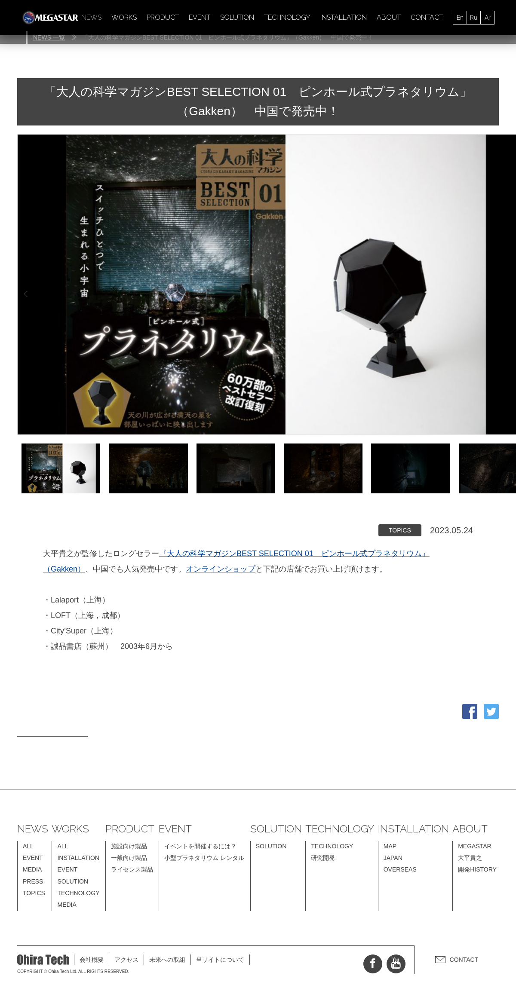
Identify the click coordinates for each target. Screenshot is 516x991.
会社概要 (92, 959)
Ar (488, 17)
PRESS (33, 881)
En (460, 17)
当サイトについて (220, 959)
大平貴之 (470, 857)
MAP (390, 846)
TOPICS (34, 893)
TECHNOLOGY (287, 17)
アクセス (126, 959)
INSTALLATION (343, 17)
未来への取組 (167, 959)
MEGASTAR (474, 846)
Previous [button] (26, 294)
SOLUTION (237, 17)
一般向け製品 (129, 857)
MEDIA (32, 869)
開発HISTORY (477, 869)
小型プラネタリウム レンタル (204, 857)
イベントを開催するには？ (200, 846)
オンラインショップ (220, 569)
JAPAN (393, 857)
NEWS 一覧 (49, 37)
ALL (28, 846)
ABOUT (389, 17)
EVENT (199, 17)
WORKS (124, 17)
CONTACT (427, 17)
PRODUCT (163, 17)
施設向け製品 (129, 846)
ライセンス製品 (132, 869)
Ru (473, 17)
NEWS (91, 17)
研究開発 (323, 857)
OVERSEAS (400, 869)
